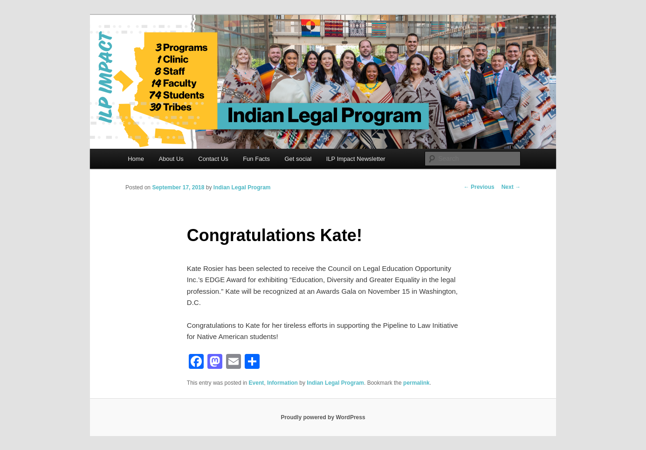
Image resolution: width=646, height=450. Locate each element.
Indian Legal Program (242, 187)
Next (511, 187)
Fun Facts (256, 158)
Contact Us (213, 158)
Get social (297, 158)
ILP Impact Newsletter (355, 158)
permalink (416, 383)
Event (256, 383)
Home (136, 158)
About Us (170, 158)
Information (282, 383)
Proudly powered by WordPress (323, 417)
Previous (479, 187)
